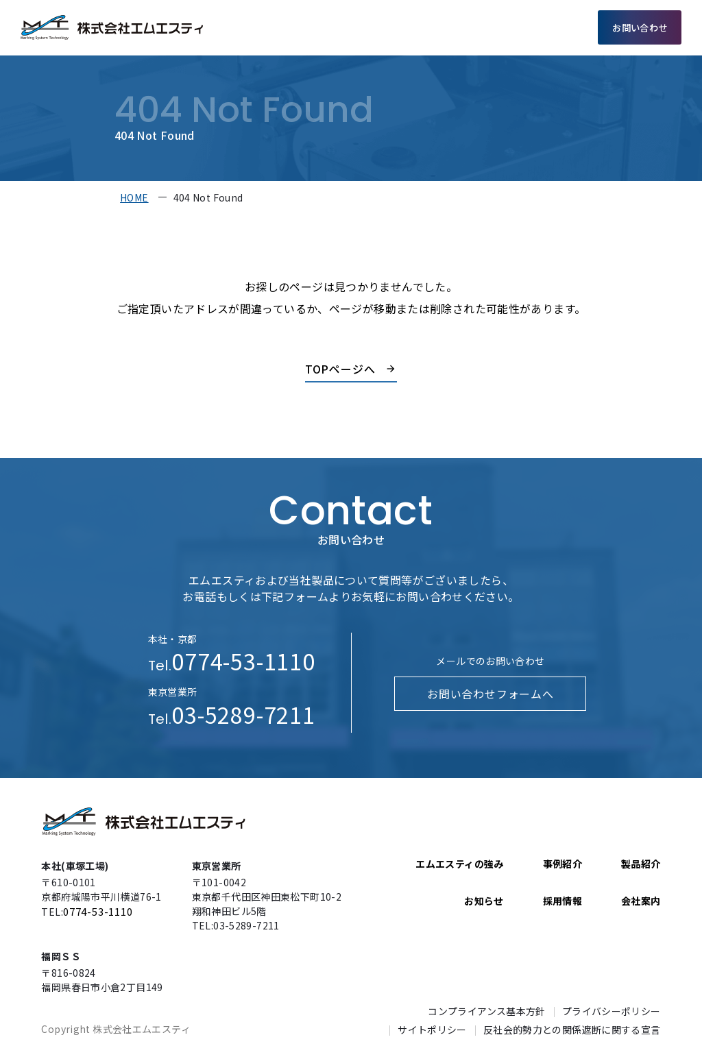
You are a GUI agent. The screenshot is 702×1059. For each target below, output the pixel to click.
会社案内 (510, 27)
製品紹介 (405, 27)
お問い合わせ (639, 27)
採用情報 (563, 27)
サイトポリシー (432, 1029)
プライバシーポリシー (611, 1011)
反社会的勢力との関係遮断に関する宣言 (572, 1029)
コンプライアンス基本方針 (487, 1011)
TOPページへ (340, 369)
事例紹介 (457, 27)
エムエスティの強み (329, 27)
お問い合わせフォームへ (490, 693)
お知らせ (484, 901)
